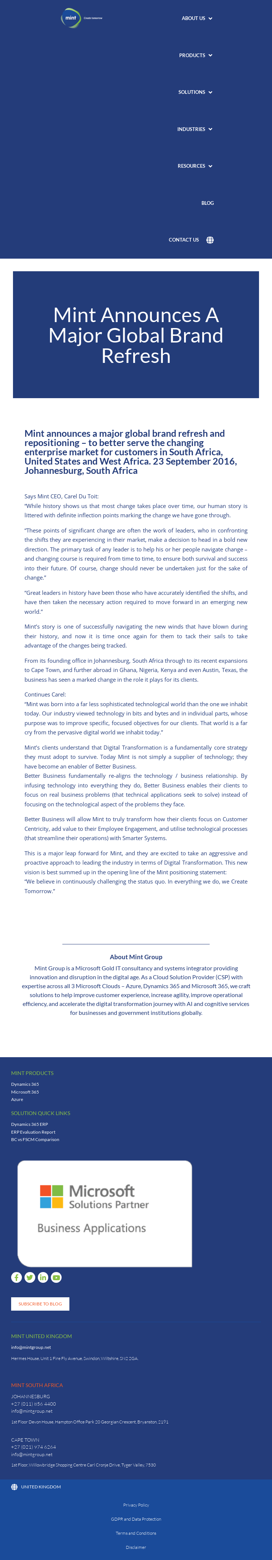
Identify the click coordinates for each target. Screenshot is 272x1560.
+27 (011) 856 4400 (33, 1404)
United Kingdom (36, 1487)
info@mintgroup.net (31, 1347)
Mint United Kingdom (41, 1336)
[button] (197, 18)
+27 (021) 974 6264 (33, 1447)
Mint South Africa (37, 1385)
